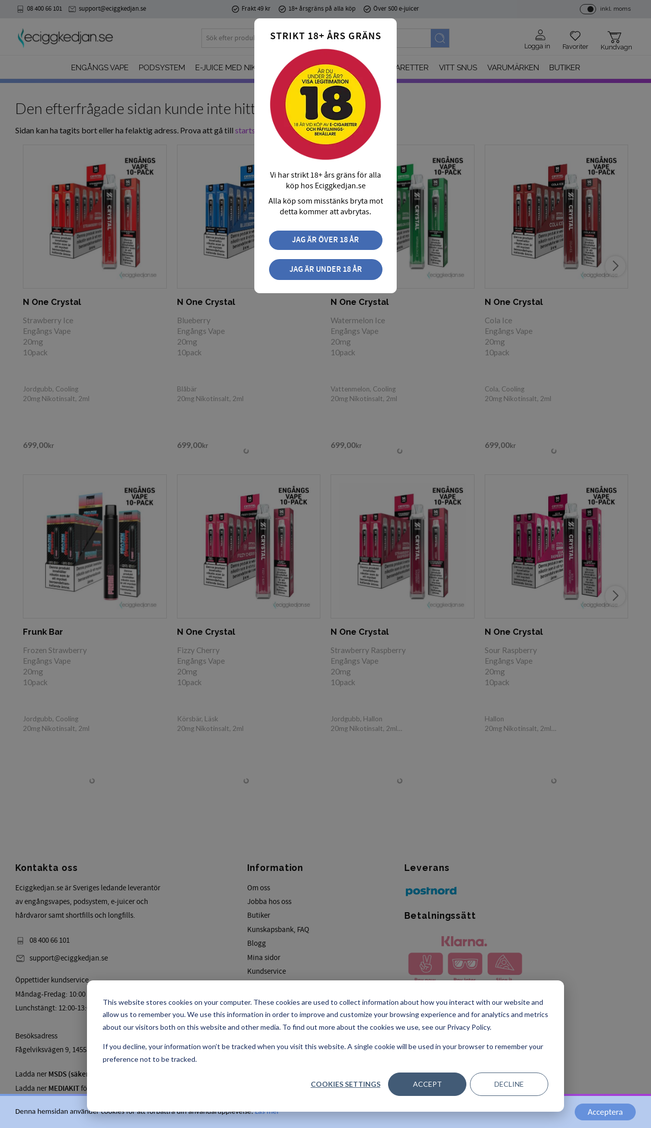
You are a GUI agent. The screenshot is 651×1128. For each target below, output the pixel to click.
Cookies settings (345, 1084)
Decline (509, 1084)
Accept (427, 1084)
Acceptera (605, 1112)
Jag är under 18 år (325, 269)
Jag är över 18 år (325, 240)
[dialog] (325, 1046)
